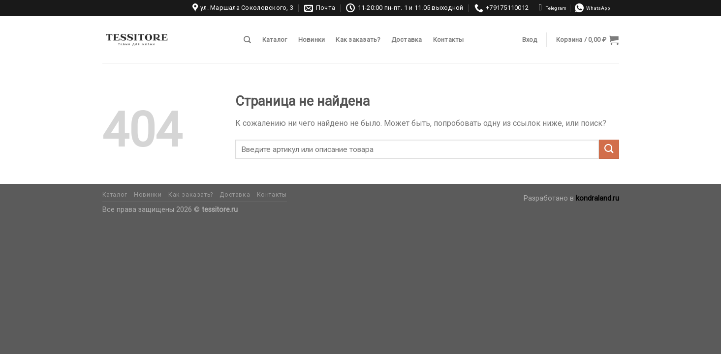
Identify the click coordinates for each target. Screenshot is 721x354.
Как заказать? (358, 39)
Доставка (406, 39)
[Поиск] (247, 39)
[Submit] (609, 149)
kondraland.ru (597, 198)
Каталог (274, 39)
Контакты (448, 39)
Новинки (311, 39)
